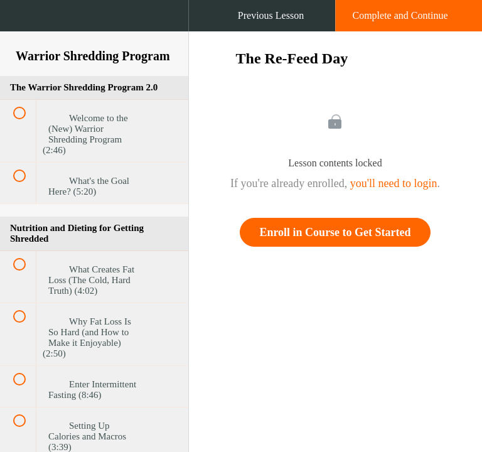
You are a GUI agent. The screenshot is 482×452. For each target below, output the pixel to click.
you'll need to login (393, 183)
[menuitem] (94, 28)
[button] (22, 22)
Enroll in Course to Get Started (334, 232)
